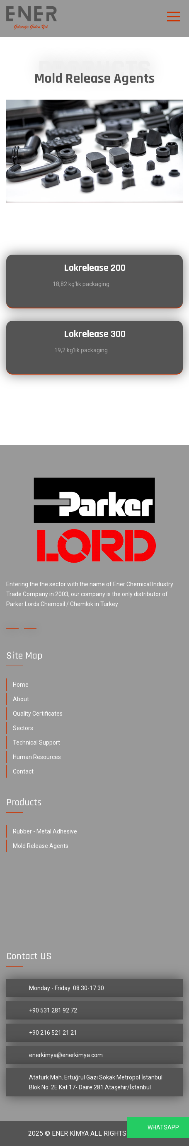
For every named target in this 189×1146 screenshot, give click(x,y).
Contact (23, 771)
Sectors (23, 728)
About (21, 699)
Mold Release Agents (40, 846)
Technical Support (36, 742)
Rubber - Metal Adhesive (45, 831)
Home (21, 684)
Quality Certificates (38, 713)
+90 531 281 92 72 (53, 1010)
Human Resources (37, 757)
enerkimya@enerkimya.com (66, 1055)
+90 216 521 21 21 (53, 1032)
